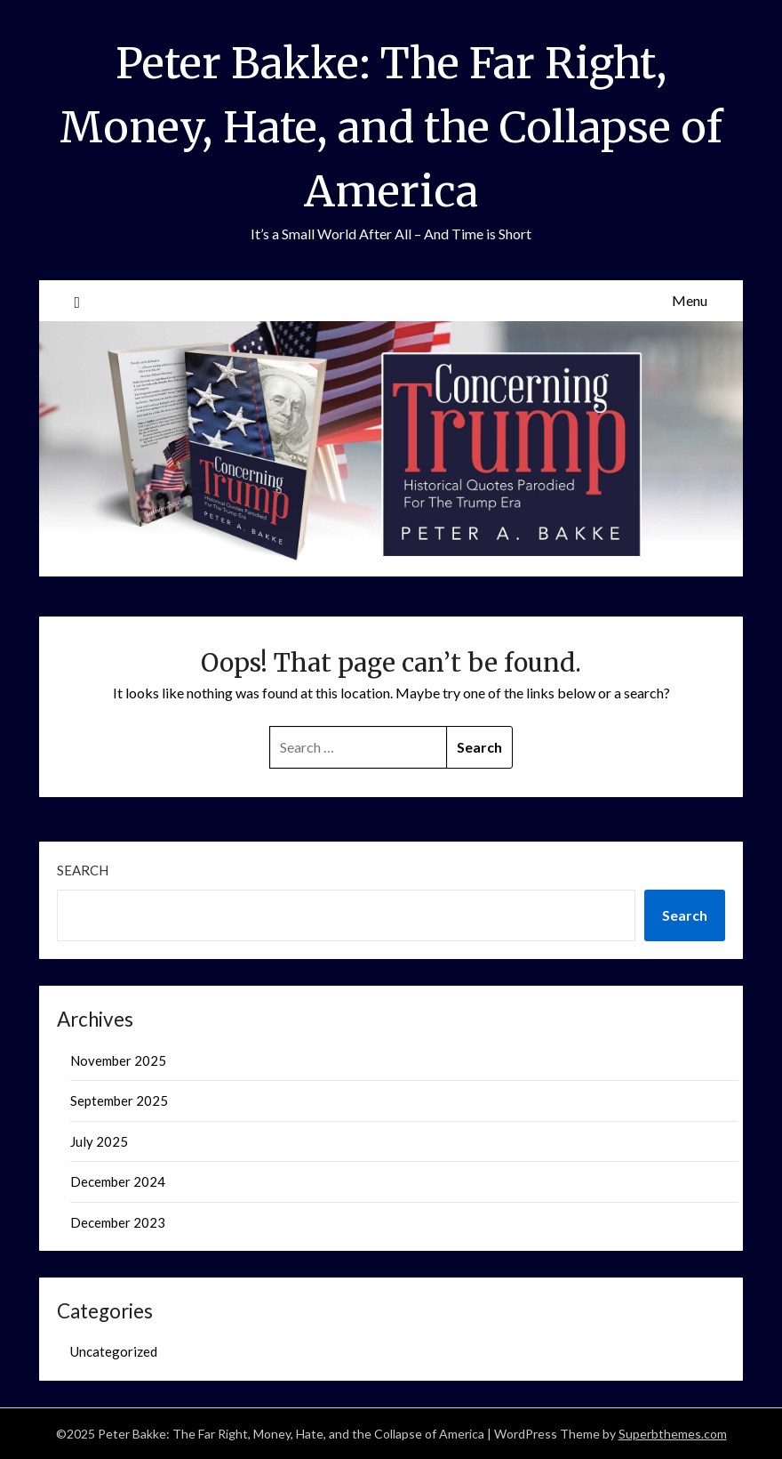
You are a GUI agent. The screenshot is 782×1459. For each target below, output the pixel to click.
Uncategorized (113, 1351)
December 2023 (117, 1222)
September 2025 (119, 1100)
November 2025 (118, 1060)
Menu (689, 300)
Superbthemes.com (672, 1433)
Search (82, 870)
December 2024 (117, 1181)
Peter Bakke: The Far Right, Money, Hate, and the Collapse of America (391, 127)
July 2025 (99, 1141)
